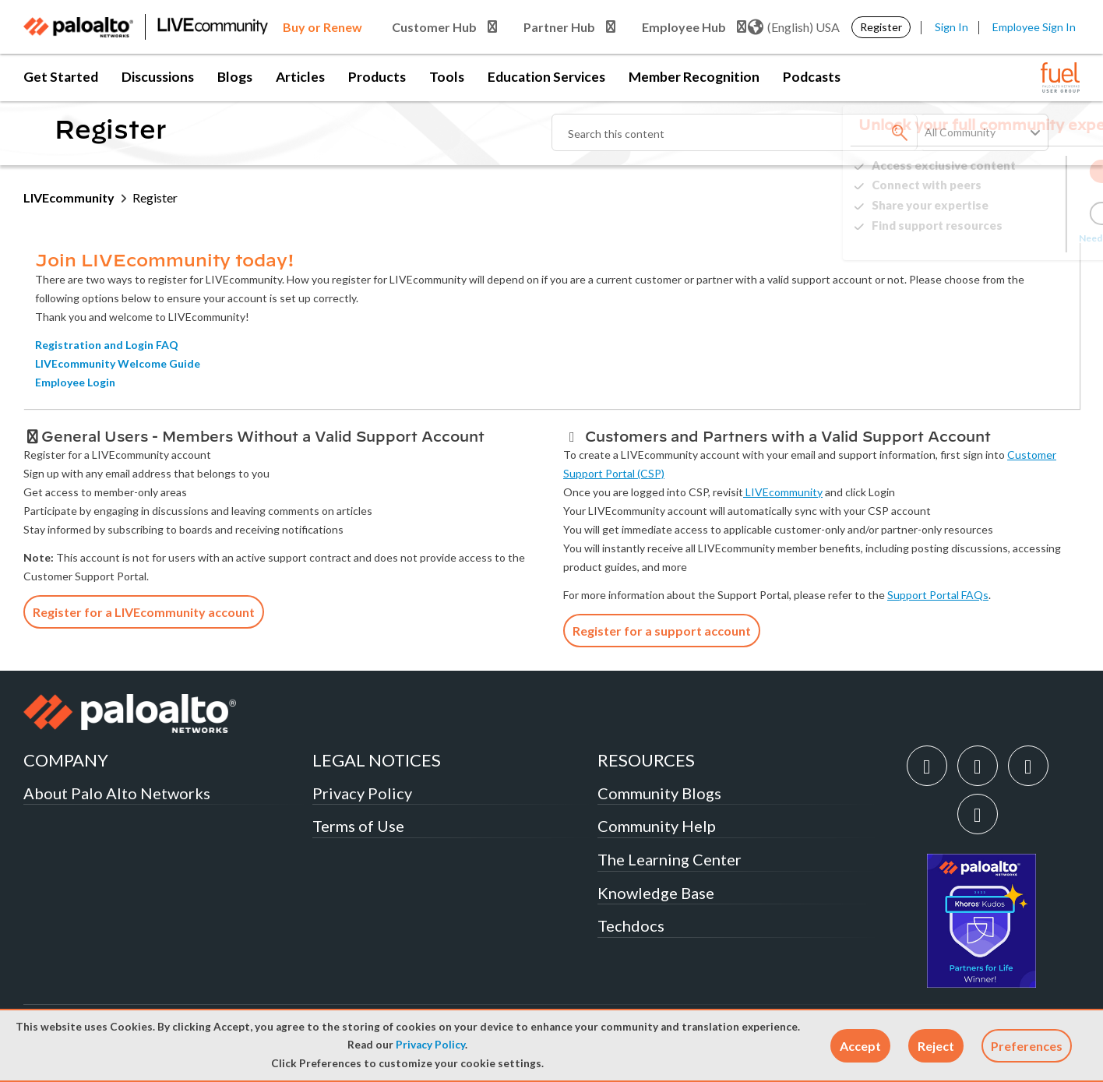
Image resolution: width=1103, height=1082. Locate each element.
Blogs (234, 77)
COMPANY (65, 759)
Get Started (60, 77)
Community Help (656, 825)
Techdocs (630, 925)
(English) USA (794, 27)
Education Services (546, 77)
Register (881, 26)
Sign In (951, 26)
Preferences (1026, 1045)
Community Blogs (659, 793)
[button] (860, 1046)
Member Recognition (694, 77)
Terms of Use (358, 825)
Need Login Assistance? (1009, 238)
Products (377, 77)
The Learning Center (669, 859)
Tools (446, 77)
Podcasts (811, 77)
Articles (300, 77)
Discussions (158, 77)
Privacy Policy (430, 1044)
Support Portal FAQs (937, 594)
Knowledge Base (655, 892)
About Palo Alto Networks (116, 793)
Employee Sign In (1034, 26)
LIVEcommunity (69, 197)
